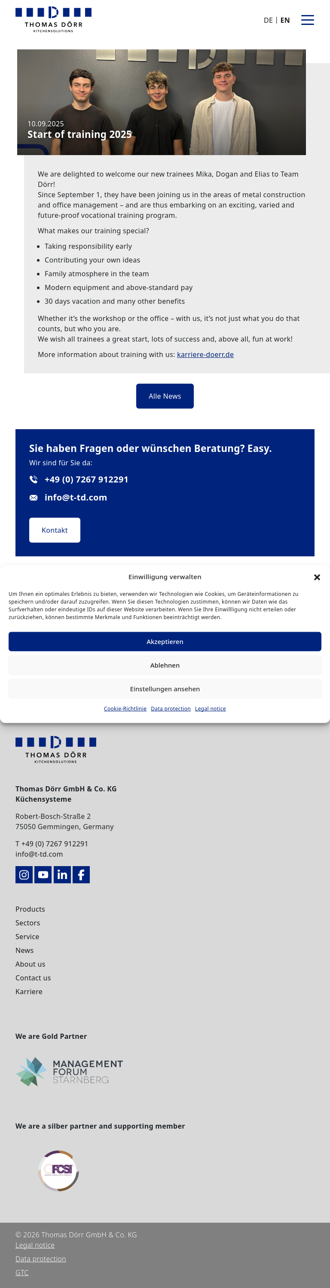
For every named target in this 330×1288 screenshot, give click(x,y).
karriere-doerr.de (205, 354)
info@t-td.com (39, 854)
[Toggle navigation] (308, 19)
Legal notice (210, 708)
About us (30, 964)
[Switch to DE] (269, 20)
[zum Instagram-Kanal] (24, 874)
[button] (317, 576)
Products (30, 909)
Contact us (33, 978)
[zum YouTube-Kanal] (43, 874)
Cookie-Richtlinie (125, 708)
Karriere (29, 991)
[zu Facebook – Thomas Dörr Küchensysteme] (81, 874)
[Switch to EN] (284, 20)
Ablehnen (165, 665)
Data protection (171, 708)
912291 (76, 843)
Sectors (27, 923)
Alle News (165, 396)
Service (27, 936)
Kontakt (55, 530)
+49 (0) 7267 (42, 843)
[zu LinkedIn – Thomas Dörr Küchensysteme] (62, 874)
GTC (22, 1272)
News (24, 950)
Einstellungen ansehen (165, 688)
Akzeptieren (165, 641)
